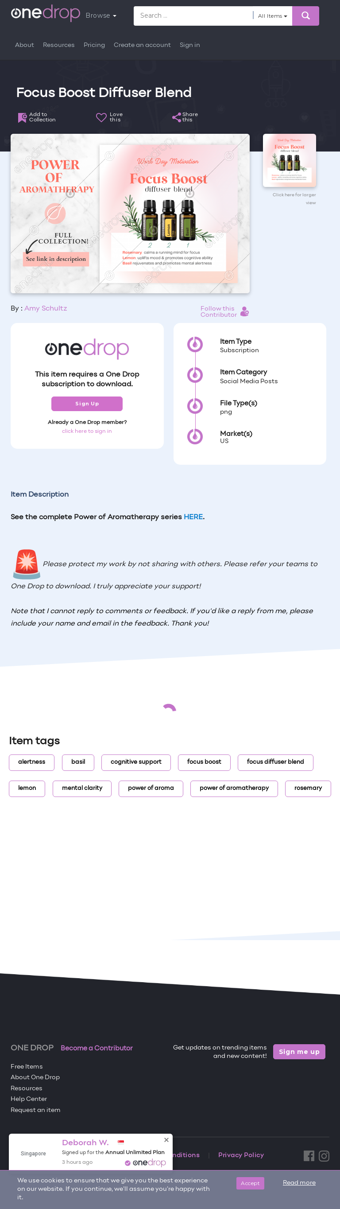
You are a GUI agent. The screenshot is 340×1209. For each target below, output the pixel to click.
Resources (59, 45)
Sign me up (299, 1052)
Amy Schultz (45, 308)
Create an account (142, 45)
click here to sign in (87, 431)
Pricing (94, 45)
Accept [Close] (250, 1183)
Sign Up (87, 403)
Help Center (29, 1099)
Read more (299, 1183)
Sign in (190, 45)
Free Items (27, 1067)
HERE (193, 517)
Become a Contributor (97, 1049)
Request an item (36, 1110)
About (24, 45)
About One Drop (35, 1078)
